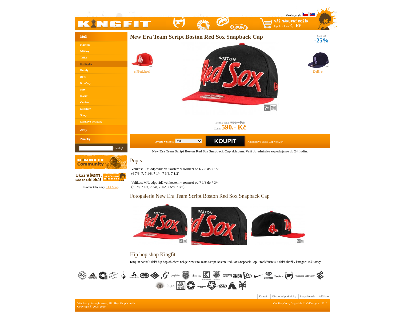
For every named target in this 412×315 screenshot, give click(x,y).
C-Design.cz (313, 303)
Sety (83, 89)
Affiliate (324, 296)
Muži (83, 36)
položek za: (287, 25)
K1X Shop (112, 186)
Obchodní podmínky (284, 296)
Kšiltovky (86, 63)
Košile (84, 95)
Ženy (83, 130)
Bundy (84, 70)
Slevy (83, 115)
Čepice (84, 102)
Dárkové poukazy (91, 121)
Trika (83, 57)
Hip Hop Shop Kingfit (122, 303)
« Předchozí (142, 71)
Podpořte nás (307, 296)
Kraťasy (85, 83)
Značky (85, 139)
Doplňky (85, 108)
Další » (318, 71)
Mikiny (84, 51)
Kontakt (263, 296)
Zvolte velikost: (165, 141)
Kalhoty (85, 44)
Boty (83, 76)
